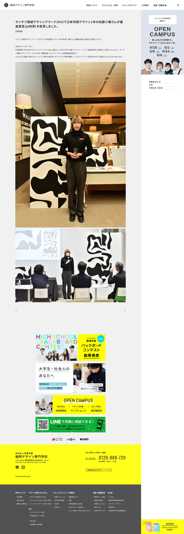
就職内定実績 (98, 500)
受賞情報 (19, 31)
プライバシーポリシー (115, 504)
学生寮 (56, 504)
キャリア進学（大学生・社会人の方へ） (80, 511)
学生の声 (57, 507)
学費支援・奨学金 (156, 88)
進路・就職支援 (160, 5)
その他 (110, 492)
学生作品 (33, 521)
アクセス (111, 497)
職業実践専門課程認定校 (116, 500)
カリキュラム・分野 (110, 5)
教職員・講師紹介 (22, 504)
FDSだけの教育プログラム (38, 497)
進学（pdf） (97, 507)
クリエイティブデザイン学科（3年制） (41, 500)
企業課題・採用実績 (36, 524)
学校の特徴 (20, 500)
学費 (151, 85)
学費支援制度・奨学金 (76, 504)
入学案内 (145, 5)
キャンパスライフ (129, 5)
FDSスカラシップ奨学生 (76, 507)
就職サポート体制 (99, 497)
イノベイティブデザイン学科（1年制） (41, 504)
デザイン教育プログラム (38, 492)
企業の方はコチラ (94, 470)
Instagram (23, 467)
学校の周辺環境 (59, 500)
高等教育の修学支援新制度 (117, 511)
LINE (17, 467)
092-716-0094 (25, 462)
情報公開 (111, 507)
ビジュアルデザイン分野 (37, 512)
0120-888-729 (112, 457)
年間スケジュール (59, 497)
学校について (91, 5)
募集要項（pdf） (155, 82)
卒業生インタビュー (100, 504)
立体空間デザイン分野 (37, 516)
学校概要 (19, 497)
